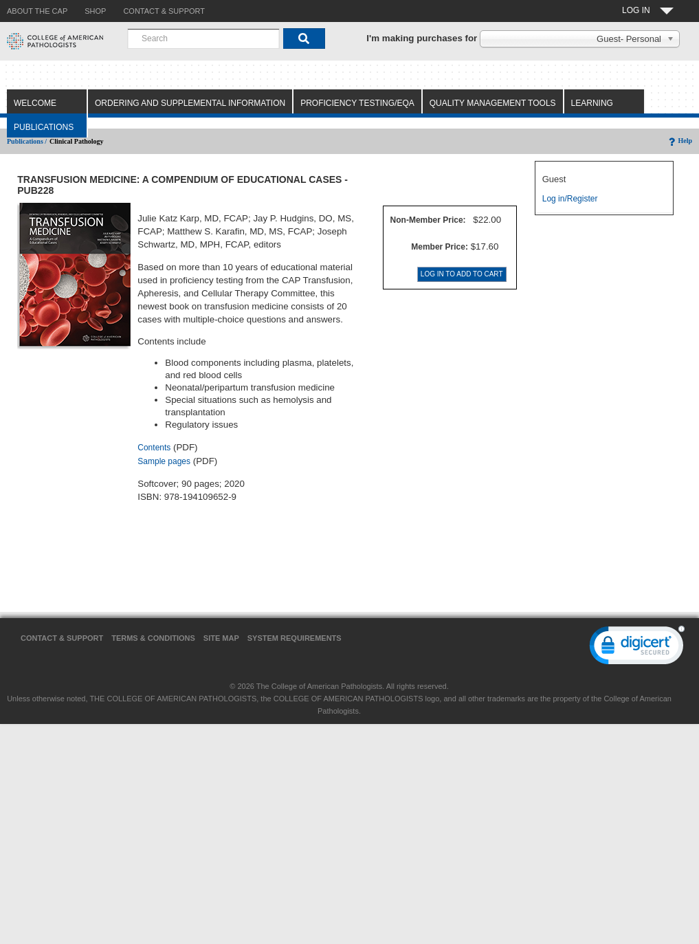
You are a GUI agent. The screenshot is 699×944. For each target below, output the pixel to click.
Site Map (221, 638)
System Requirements (294, 638)
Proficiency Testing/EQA (357, 103)
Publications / (27, 141)
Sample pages (163, 461)
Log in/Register (570, 199)
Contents (153, 447)
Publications (44, 127)
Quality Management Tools (493, 103)
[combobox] (203, 38)
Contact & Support (62, 638)
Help (679, 140)
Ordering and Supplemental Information (190, 103)
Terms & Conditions (153, 638)
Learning (592, 103)
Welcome (35, 103)
